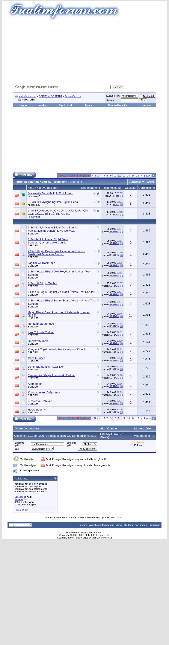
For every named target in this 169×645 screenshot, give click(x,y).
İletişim (83, 525)
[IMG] (17, 502)
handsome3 (34, 196)
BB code (19, 497)
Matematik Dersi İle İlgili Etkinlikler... (50, 193)
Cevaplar (130, 187)
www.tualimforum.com (101, 525)
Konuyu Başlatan (47, 187)
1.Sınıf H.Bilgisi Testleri (42, 283)
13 (128, 175)
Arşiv (119, 525)
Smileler (19, 499)
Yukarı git (154, 525)
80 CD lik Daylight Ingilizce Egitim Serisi (53, 202)
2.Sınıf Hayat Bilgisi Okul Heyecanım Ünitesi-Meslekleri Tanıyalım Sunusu (56, 252)
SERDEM (33, 233)
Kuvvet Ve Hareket (39, 401)
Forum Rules (21, 510)
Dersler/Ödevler (73, 96)
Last (147, 175)
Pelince (115, 196)
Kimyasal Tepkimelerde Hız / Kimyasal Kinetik (57, 349)
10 (114, 175)
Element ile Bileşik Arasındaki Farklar (51, 375)
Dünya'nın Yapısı (38, 340)
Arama (147, 105)
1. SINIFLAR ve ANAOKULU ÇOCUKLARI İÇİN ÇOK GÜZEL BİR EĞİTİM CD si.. (58, 212)
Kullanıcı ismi (113, 95)
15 (137, 175)
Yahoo (116, 204)
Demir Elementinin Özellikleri (46, 366)
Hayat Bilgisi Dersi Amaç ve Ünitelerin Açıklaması (59, 312)
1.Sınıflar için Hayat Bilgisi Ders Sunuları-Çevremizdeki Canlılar (48, 241)
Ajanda (89, 105)
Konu (30, 187)
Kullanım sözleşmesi (136, 525)
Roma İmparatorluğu (41, 323)
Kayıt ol (23, 105)
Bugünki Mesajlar (118, 105)
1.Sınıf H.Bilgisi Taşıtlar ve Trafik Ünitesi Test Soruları (61, 292)
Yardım (43, 105)
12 (124, 175)
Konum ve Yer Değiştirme (44, 392)
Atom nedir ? (36, 383)
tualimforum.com (27, 96)
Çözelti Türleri (36, 358)
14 (133, 175)
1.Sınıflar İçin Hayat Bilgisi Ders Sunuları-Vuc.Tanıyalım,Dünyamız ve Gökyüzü (54, 229)
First (95, 175)
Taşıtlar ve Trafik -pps (41, 263)
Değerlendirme (90, 187)
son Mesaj (110, 187)
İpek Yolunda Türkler (41, 332)
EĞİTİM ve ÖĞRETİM (50, 96)
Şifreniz (110, 100)
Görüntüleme (146, 187)
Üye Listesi (65, 105)
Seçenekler (135, 182)
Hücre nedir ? (36, 409)
